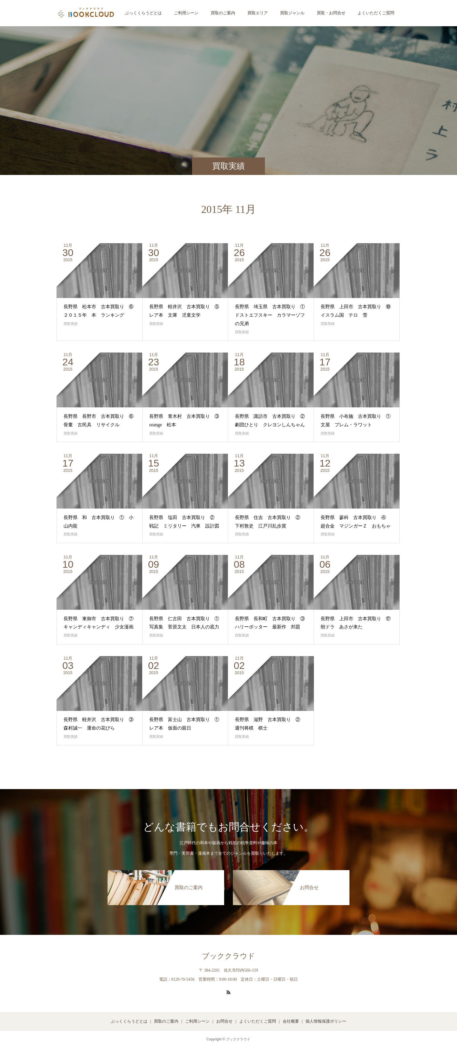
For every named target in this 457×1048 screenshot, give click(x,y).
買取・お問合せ (331, 13)
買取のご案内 (223, 13)
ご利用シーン (186, 13)
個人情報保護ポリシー (325, 1021)
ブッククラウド (228, 956)
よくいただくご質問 (376, 13)
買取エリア (257, 13)
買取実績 (71, 324)
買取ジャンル (292, 13)
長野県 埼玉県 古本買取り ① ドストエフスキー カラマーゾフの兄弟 (272, 315)
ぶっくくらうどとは (143, 13)
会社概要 (291, 1021)
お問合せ (224, 1021)
